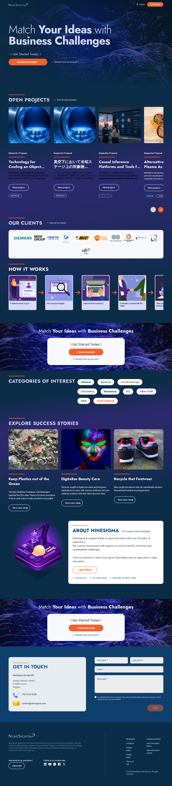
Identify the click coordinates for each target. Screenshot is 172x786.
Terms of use (130, 762)
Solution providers (153, 739)
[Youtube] (50, 764)
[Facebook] (59, 764)
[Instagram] (54, 764)
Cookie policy (129, 756)
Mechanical (110, 391)
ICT (128, 391)
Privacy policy (129, 749)
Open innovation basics (153, 744)
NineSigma (130, 739)
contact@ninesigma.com (34, 703)
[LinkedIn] (45, 764)
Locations (130, 743)
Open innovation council (153, 751)
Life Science (87, 391)
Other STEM (146, 391)
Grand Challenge (105, 400)
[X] (64, 764)
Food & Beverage (130, 382)
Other (84, 400)
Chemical (86, 382)
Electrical (106, 382)
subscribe (17, 766)
